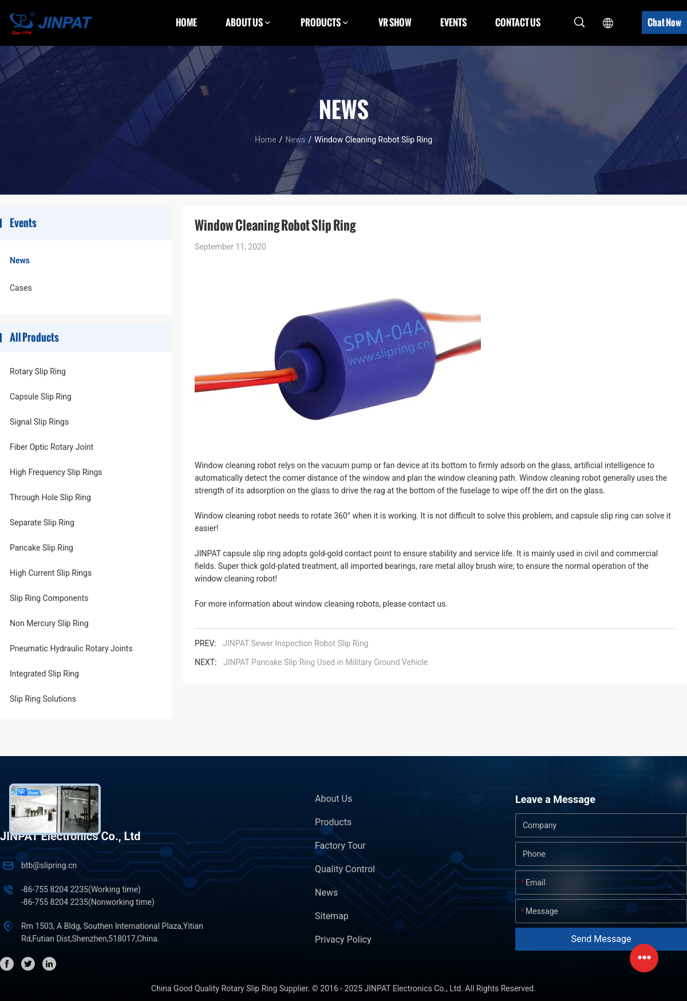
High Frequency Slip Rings (56, 472)
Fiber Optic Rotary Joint (51, 447)
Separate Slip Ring (42, 522)
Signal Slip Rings (39, 421)
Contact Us (517, 22)
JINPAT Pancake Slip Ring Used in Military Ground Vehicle (325, 662)
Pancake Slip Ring (41, 547)
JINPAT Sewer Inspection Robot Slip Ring (295, 643)
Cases (21, 287)
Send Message (601, 938)
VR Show (395, 22)
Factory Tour (340, 845)
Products (333, 822)
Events (453, 22)
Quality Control (345, 869)
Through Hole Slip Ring (50, 497)
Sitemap (332, 916)
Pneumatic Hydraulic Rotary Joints (71, 648)
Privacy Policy (343, 939)
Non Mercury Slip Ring (49, 623)
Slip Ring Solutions (43, 698)
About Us (333, 798)
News (295, 139)
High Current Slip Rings (51, 572)
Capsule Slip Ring (41, 396)
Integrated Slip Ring (44, 673)
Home (186, 22)
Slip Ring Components (49, 598)
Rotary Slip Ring (38, 371)
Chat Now (664, 22)
